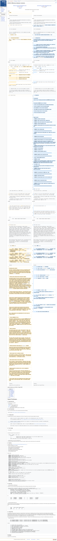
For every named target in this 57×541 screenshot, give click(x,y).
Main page (2, 8)
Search (1, 12)
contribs (21, 6)
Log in (55, 0)
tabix (9, 406)
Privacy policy (28, 539)
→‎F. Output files (20, 7)
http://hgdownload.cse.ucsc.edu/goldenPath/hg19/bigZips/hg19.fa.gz (32, 419)
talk (19, 6)
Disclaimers (38, 539)
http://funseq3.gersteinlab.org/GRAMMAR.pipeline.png (19, 444)
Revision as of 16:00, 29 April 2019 (18, 5)
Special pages (2, 18)
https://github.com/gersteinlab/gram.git (18, 412)
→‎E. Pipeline (44, 7)
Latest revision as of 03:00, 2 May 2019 (42, 5)
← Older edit (19, 8)
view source (24, 5)
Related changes (3, 17)
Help (55, 2)
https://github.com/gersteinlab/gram (40, 423)
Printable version (3, 19)
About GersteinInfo (33, 539)
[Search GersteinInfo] (3, 13)
